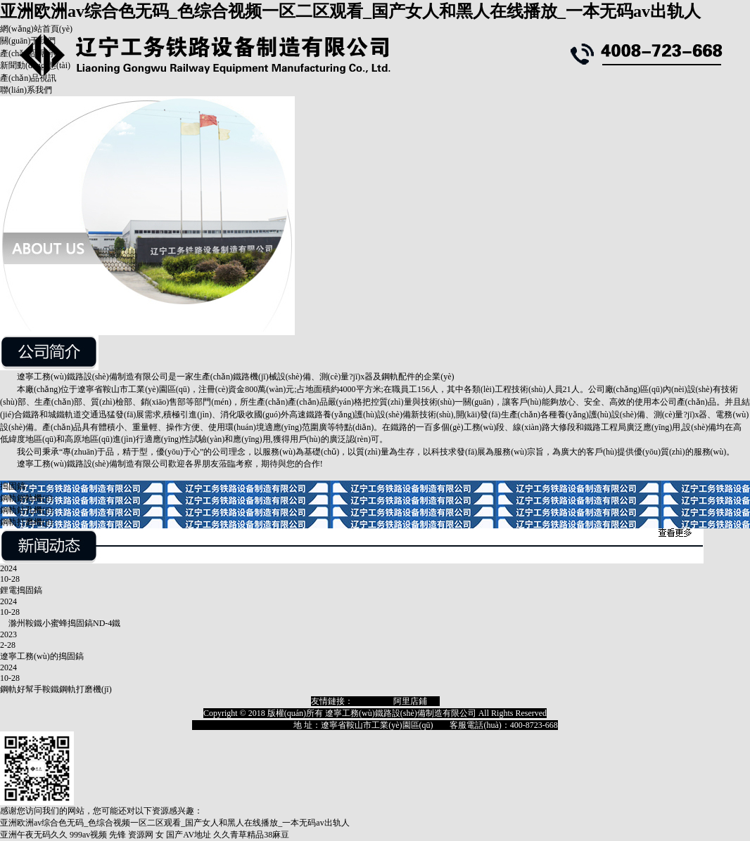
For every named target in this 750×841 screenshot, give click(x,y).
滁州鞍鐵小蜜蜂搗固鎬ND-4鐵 (60, 623)
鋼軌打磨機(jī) (26, 522)
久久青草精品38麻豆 (251, 835)
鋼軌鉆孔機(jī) (26, 510)
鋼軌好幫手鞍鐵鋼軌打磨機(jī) (56, 689)
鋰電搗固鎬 (21, 590)
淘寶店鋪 (370, 701)
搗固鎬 (12, 486)
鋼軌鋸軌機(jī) (26, 498)
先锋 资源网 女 (136, 835)
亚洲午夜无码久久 (34, 835)
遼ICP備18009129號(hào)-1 (240, 725)
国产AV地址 (188, 835)
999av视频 (88, 835)
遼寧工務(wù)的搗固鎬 (42, 656)
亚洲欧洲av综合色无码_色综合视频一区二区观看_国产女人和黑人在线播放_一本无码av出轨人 (350, 11)
